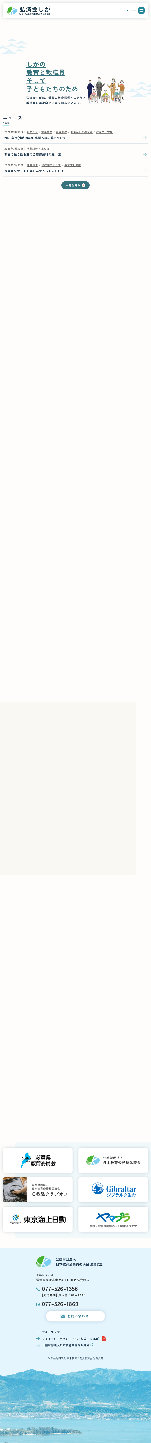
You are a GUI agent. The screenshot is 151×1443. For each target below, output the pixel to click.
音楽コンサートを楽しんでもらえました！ (34, 171)
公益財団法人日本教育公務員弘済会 (67, 1345)
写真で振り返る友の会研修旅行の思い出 (32, 154)
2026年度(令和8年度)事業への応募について (35, 138)
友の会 (45, 148)
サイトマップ (51, 1332)
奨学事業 (46, 132)
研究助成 (61, 132)
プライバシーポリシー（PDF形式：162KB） (74, 1338)
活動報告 (32, 148)
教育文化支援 (104, 132)
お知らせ (32, 132)
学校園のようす (51, 165)
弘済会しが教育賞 (82, 132)
